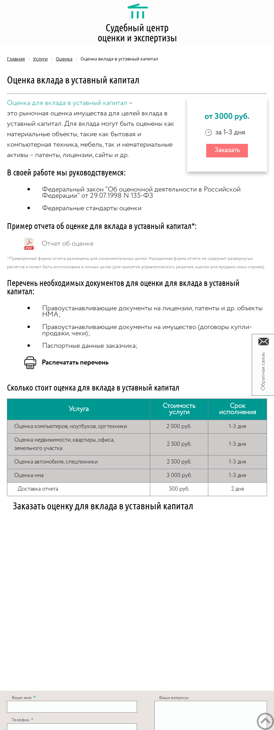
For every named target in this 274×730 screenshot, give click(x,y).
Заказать (227, 150)
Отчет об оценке (68, 244)
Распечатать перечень (75, 362)
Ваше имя (24, 697)
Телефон (22, 720)
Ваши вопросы (173, 697)
